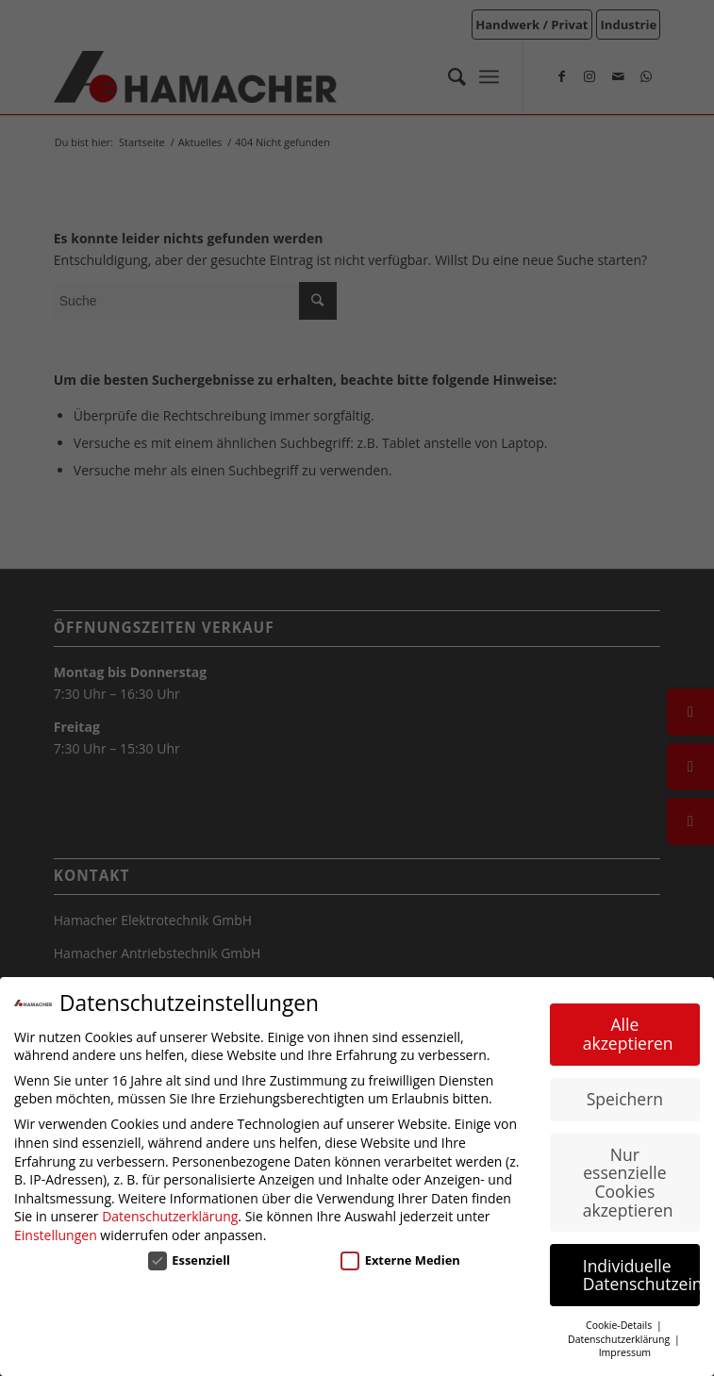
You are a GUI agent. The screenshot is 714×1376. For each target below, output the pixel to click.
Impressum (625, 1352)
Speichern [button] (625, 1098)
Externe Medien (400, 1260)
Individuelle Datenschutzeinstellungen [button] (641, 1275)
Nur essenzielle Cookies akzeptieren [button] (628, 1182)
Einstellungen (55, 1235)
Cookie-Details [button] (620, 1325)
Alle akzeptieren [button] (628, 1033)
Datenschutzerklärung (170, 1216)
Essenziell (189, 1260)
